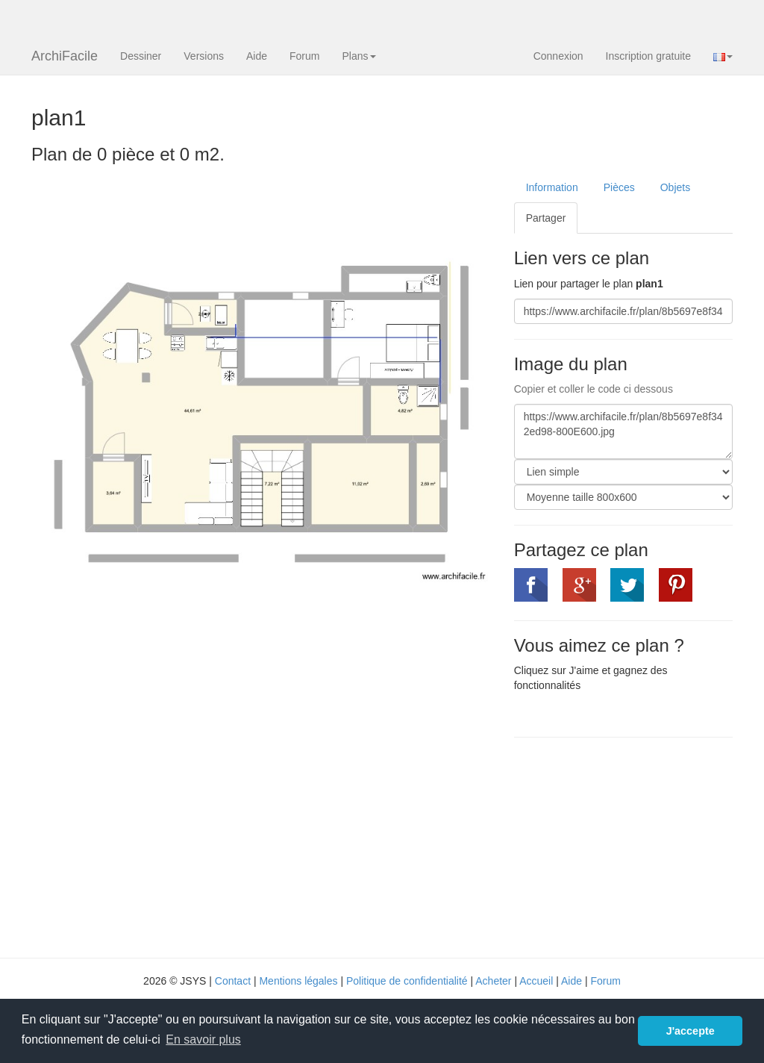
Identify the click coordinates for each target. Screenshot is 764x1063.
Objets (675, 187)
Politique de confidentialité (407, 981)
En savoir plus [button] (203, 1039)
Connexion (558, 56)
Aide (256, 56)
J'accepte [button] (690, 1031)
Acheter (493, 981)
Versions (204, 56)
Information (552, 187)
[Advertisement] (639, 845)
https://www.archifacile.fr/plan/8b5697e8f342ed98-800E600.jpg (623, 431)
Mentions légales (298, 981)
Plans (358, 56)
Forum (304, 56)
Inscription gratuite (648, 56)
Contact (233, 981)
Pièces (619, 187)
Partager (546, 218)
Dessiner (140, 56)
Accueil (536, 981)
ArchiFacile (64, 56)
